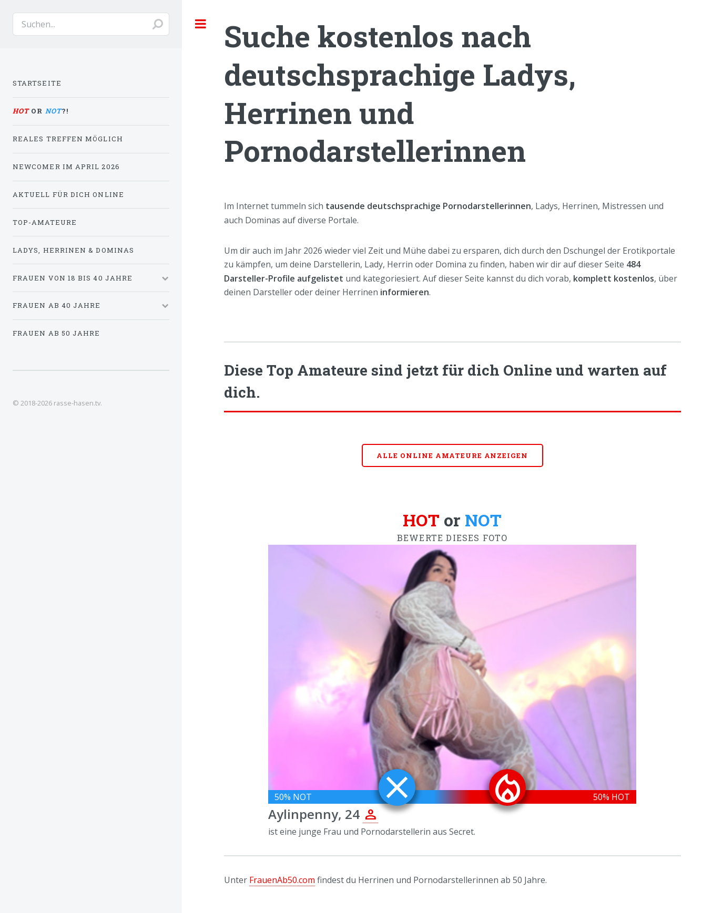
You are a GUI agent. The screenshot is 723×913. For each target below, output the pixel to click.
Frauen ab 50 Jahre (56, 333)
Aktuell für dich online (68, 194)
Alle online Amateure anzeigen (452, 455)
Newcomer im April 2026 (66, 166)
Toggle (201, 23)
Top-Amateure (45, 222)
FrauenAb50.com (282, 880)
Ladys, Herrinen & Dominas (73, 250)
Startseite (37, 83)
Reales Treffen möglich (68, 138)
